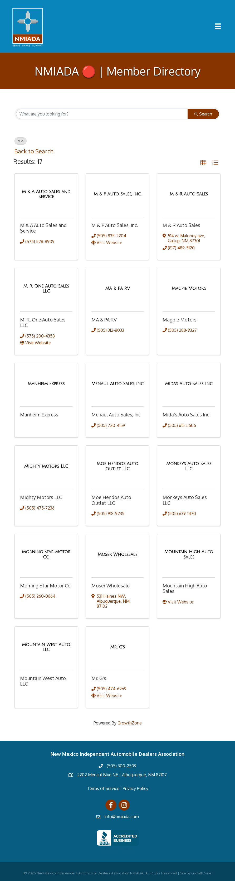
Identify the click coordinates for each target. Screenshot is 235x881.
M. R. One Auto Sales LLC (43, 322)
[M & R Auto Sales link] (189, 194)
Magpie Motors (180, 320)
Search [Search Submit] (203, 114)
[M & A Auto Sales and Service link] (46, 194)
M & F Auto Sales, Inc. (114, 225)
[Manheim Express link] (46, 383)
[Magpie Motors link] (189, 288)
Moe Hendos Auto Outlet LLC (111, 500)
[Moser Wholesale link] (117, 554)
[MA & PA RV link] (117, 288)
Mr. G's (98, 678)
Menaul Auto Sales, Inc (116, 414)
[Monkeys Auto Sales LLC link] (189, 466)
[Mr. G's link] (117, 647)
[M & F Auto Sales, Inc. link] (117, 194)
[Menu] (217, 26)
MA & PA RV (104, 320)
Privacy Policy (135, 788)
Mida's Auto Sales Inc (186, 414)
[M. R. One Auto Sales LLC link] (46, 289)
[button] (203, 163)
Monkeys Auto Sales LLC (185, 500)
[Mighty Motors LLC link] (46, 466)
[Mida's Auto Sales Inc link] (189, 383)
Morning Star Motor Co (45, 585)
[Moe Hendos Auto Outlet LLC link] (117, 466)
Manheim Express (39, 414)
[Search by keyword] (102, 114)
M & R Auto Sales (181, 225)
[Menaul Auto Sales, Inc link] (117, 383)
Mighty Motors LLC (41, 497)
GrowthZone (129, 722)
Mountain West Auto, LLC (43, 681)
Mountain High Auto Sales (185, 588)
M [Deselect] (20, 141)
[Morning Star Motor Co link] (46, 554)
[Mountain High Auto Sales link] (189, 554)
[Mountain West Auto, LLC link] (46, 647)
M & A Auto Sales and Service (43, 228)
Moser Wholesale (110, 585)
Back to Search (33, 151)
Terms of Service (103, 788)
